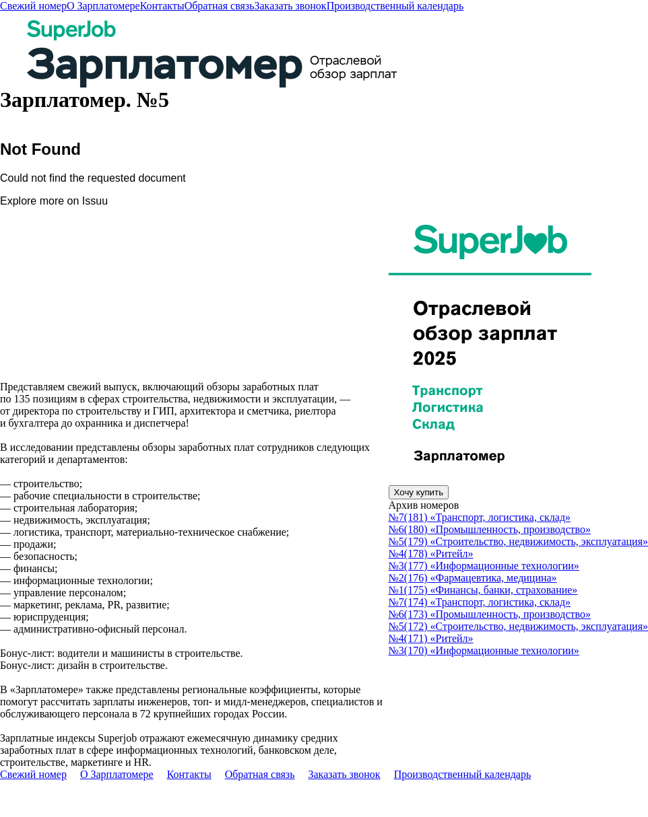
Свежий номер (33, 5)
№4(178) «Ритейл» (431, 553)
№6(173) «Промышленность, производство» (490, 614)
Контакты (162, 5)
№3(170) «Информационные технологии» (484, 650)
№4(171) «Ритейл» (431, 638)
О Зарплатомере (103, 5)
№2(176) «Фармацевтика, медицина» (473, 577)
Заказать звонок (290, 5)
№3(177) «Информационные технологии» (484, 565)
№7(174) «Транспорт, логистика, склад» (480, 602)
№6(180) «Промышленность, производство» (490, 529)
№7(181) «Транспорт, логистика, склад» (480, 517)
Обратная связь (220, 5)
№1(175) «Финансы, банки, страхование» (483, 590)
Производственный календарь (395, 5)
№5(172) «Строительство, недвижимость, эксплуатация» (518, 626)
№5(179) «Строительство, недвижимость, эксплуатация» (518, 541)
